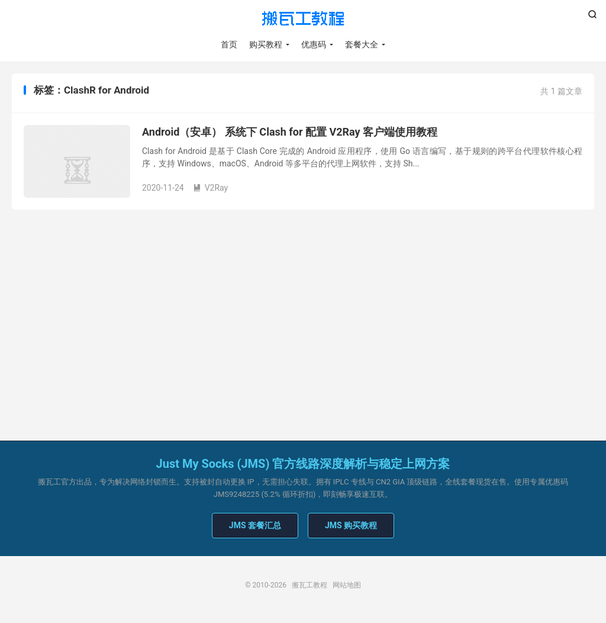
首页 (229, 44)
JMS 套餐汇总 (255, 525)
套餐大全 (361, 44)
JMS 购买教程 (351, 525)
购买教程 (265, 44)
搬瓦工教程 (303, 18)
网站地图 (347, 585)
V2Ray (210, 187)
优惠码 (313, 44)
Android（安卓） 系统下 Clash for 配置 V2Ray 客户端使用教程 (289, 132)
